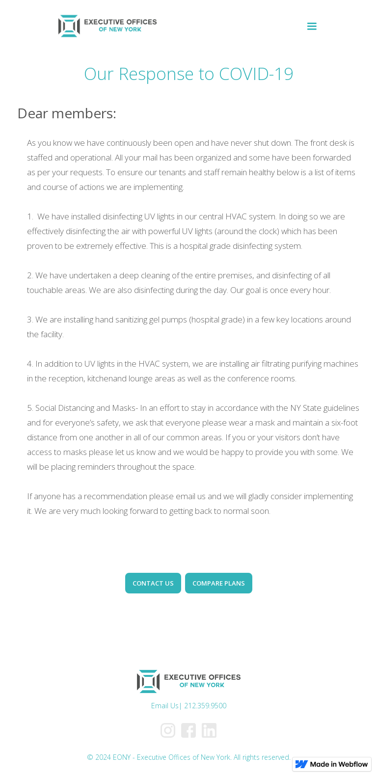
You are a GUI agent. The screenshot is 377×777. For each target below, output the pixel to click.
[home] (107, 26)
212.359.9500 (205, 705)
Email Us (165, 705)
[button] (312, 26)
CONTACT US (153, 583)
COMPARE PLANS (218, 583)
